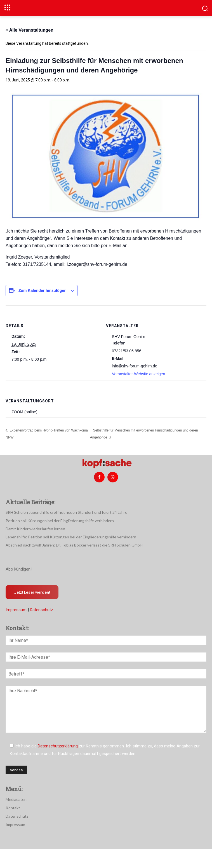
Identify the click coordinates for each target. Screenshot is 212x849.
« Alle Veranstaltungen (29, 30)
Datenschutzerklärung (58, 746)
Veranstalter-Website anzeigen (138, 374)
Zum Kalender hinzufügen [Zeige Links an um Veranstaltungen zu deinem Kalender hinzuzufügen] (42, 290)
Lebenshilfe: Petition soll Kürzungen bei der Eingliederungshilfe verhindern (71, 536)
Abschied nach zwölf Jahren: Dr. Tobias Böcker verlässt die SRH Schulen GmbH (74, 545)
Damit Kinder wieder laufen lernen (35, 528)
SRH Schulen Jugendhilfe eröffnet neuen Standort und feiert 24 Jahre (66, 512)
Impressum (16, 609)
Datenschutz (41, 609)
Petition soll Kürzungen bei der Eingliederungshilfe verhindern (60, 520)
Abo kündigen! (19, 569)
